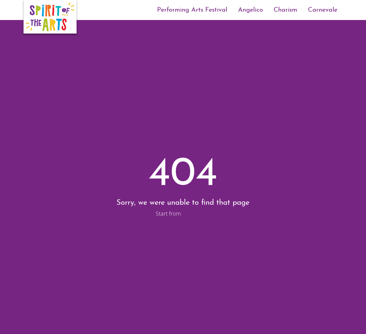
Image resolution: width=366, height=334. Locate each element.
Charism (285, 10)
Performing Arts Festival (192, 10)
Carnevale (322, 10)
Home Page (196, 213)
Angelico (250, 10)
